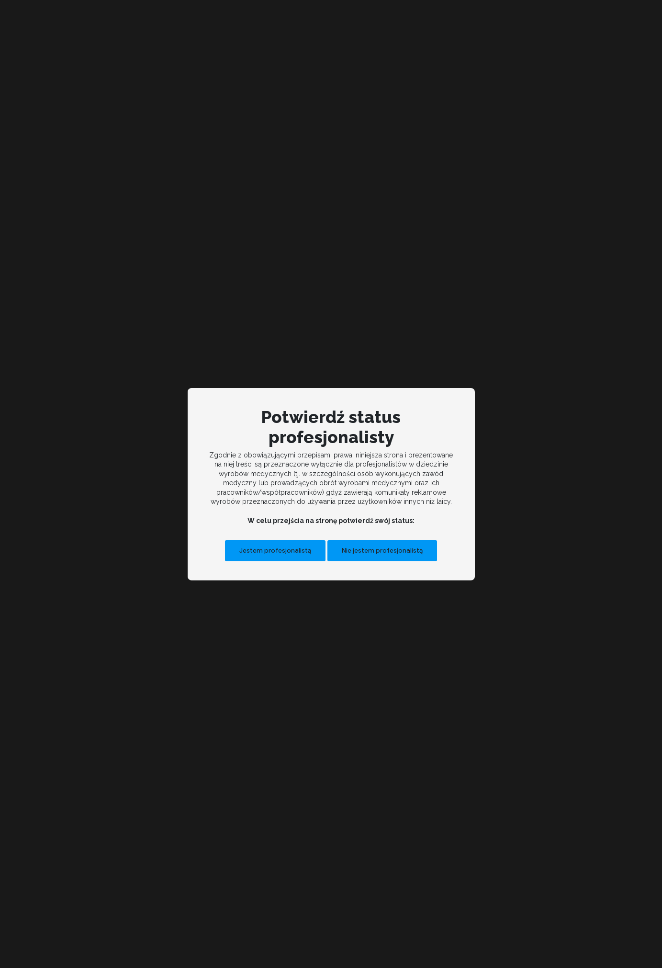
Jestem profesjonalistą (275, 550)
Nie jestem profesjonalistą (382, 550)
